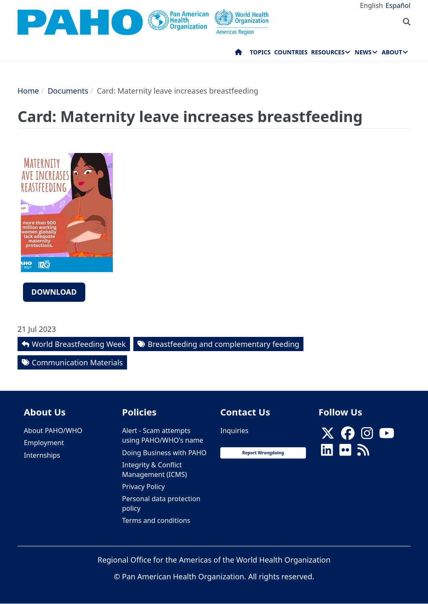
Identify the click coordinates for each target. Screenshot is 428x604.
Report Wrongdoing (263, 453)
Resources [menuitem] (327, 52)
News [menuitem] (363, 52)
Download (54, 292)
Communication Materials (77, 362)
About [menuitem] (392, 52)
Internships (42, 455)
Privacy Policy (143, 486)
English (371, 5)
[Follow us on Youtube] (386, 435)
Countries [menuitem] (291, 52)
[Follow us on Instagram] (367, 435)
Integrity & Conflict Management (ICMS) (154, 469)
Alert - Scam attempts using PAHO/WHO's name (162, 435)
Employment (44, 442)
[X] (327, 435)
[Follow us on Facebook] (347, 435)
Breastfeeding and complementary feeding (223, 344)
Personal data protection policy (161, 503)
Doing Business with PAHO (164, 452)
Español (397, 5)
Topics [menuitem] (260, 52)
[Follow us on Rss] (363, 452)
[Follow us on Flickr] (345, 452)
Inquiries (234, 430)
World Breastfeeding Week (79, 344)
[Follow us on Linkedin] (327, 452)
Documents (68, 91)
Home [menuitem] (238, 54)
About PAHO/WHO (53, 430)
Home (28, 91)
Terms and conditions (156, 520)
